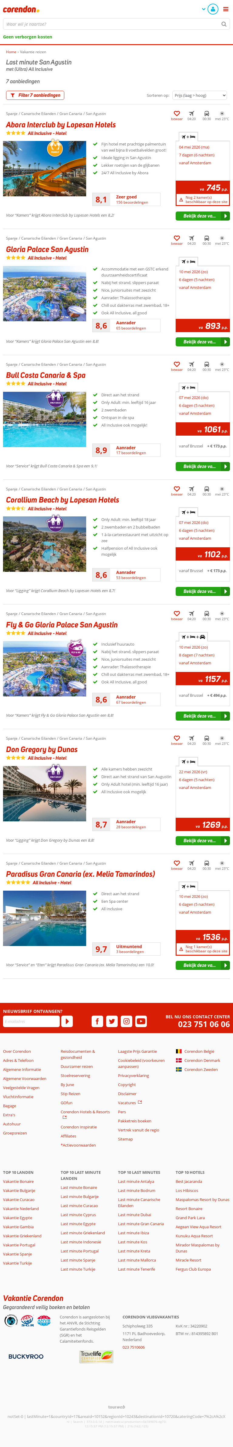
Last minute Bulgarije (80, 1196)
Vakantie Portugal (19, 1245)
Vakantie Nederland (21, 1208)
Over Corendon (17, 1051)
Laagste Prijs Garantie (137, 1051)
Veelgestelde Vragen (21, 1087)
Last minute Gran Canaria (141, 1223)
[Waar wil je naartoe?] (116, 24)
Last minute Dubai (134, 1214)
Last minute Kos (132, 1242)
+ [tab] (188, 136)
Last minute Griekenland (83, 1233)
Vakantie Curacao (19, 1199)
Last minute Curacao (79, 1205)
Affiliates (68, 1136)
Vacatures (127, 1102)
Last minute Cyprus (78, 1214)
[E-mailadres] (31, 1021)
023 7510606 (134, 1347)
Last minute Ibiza (133, 1233)
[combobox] (116, 24)
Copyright (127, 1084)
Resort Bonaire (189, 1208)
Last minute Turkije (78, 1269)
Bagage (9, 1105)
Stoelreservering (75, 1075)
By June (67, 1084)
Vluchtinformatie (18, 1096)
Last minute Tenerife (136, 1269)
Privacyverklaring (133, 1075)
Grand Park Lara (190, 1217)
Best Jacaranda (189, 1181)
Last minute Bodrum (136, 1190)
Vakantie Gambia (18, 1226)
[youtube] (141, 1021)
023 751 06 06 (204, 1024)
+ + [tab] (193, 636)
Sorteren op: (158, 95)
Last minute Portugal (80, 1251)
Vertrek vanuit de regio (138, 1130)
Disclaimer (127, 1093)
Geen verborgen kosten (27, 37)
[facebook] (97, 1021)
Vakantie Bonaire (18, 1181)
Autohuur (12, 1124)
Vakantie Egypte (17, 1217)
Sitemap (125, 1139)
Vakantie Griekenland (22, 1236)
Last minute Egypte (78, 1223)
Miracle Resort (188, 1260)
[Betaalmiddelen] (25, 1356)
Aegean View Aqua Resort (198, 1226)
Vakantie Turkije (17, 1263)
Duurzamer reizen (77, 1066)
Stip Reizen (70, 1093)
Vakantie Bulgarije (19, 1190)
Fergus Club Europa (193, 1269)
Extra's (9, 1115)
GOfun (67, 1102)
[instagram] (126, 1021)
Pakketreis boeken (134, 1121)
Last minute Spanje (78, 1260)
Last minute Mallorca (137, 1260)
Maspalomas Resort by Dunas (202, 1199)
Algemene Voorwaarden (24, 1078)
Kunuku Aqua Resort (194, 1236)
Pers (122, 1112)
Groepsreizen (15, 1133)
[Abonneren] (67, 1021)
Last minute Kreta (134, 1251)
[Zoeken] (224, 24)
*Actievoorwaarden (78, 1145)
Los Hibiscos (187, 1190)
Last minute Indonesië (81, 1242)
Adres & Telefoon (18, 1060)
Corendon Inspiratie (79, 1127)
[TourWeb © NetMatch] (116, 1407)
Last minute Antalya (136, 1181)
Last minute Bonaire (79, 1187)
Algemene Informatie (22, 1069)
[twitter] (112, 1021)
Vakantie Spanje (17, 1254)
